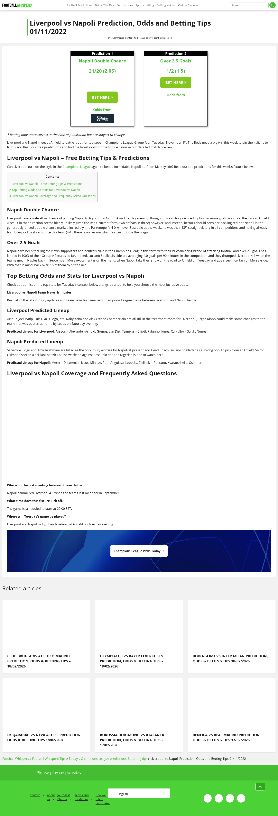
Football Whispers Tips (49, 758)
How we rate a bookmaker (103, 799)
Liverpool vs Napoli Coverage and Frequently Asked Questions (52, 196)
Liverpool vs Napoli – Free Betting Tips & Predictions (45, 184)
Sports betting (144, 5)
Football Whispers (15, 758)
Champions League (76, 167)
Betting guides (166, 5)
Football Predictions (79, 5)
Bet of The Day (104, 5)
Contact (35, 795)
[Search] (249, 5)
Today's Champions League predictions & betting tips (108, 758)
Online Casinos (188, 5)
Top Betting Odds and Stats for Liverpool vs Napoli (44, 190)
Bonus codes (124, 5)
